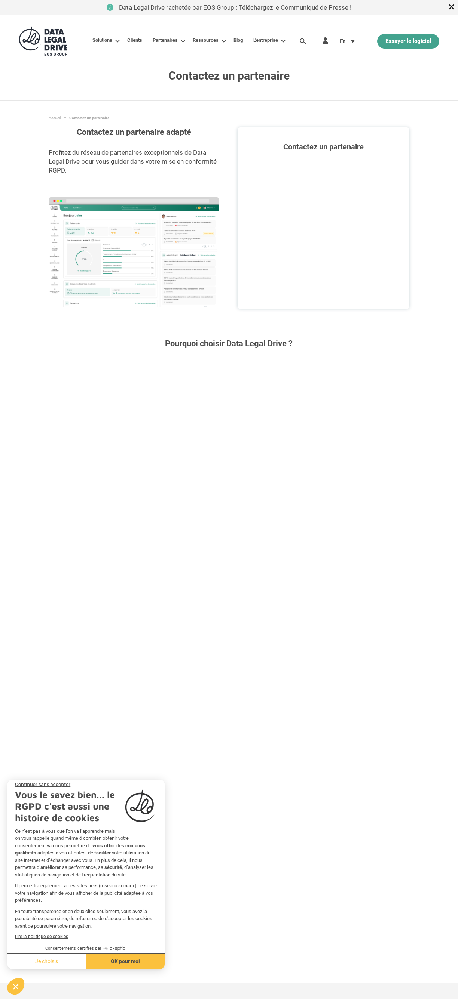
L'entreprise (267, 40)
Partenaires (167, 40)
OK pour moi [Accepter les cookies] (83, 961)
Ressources (207, 40)
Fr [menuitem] (342, 41)
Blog (238, 40)
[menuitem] (347, 41)
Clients (134, 40)
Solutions (103, 40)
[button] (16, 986)
